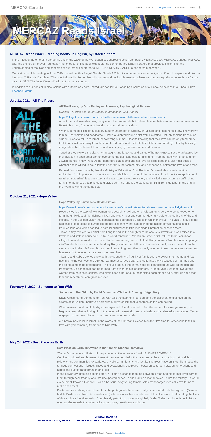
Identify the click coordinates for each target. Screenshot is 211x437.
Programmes (165, 7)
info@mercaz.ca (163, 420)
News (192, 7)
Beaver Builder (120, 433)
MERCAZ (150, 7)
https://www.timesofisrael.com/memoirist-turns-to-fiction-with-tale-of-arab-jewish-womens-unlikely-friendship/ (126, 207)
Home (139, 7)
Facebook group (22, 90)
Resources (180, 7)
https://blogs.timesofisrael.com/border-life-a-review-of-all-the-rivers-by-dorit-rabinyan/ (112, 117)
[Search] (198, 7)
